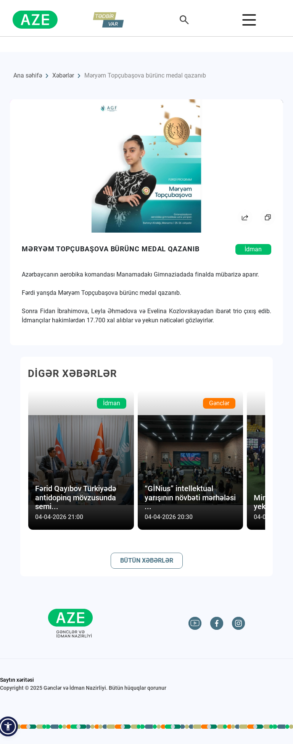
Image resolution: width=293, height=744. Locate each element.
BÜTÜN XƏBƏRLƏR (146, 560)
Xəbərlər (63, 75)
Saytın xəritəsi (17, 680)
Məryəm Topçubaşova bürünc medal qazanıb (145, 75)
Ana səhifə (27, 75)
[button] (8, 726)
